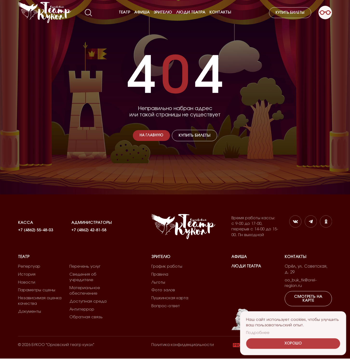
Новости (26, 283)
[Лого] (44, 12)
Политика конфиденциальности (182, 345)
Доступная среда (88, 302)
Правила (159, 275)
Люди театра (190, 12)
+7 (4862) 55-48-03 (35, 230)
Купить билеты (290, 12)
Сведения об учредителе (82, 277)
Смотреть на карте (308, 299)
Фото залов (163, 290)
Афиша (142, 12)
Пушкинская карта (169, 298)
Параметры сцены (36, 290)
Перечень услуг (85, 267)
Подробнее (258, 333)
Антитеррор (81, 310)
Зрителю (163, 12)
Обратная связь (86, 317)
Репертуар (29, 267)
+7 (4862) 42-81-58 (88, 230)
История (26, 275)
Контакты (220, 12)
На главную (151, 135)
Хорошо (293, 344)
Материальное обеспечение (84, 291)
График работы (166, 267)
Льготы (158, 283)
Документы (29, 312)
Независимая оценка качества (39, 301)
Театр (124, 12)
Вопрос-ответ (165, 306)
